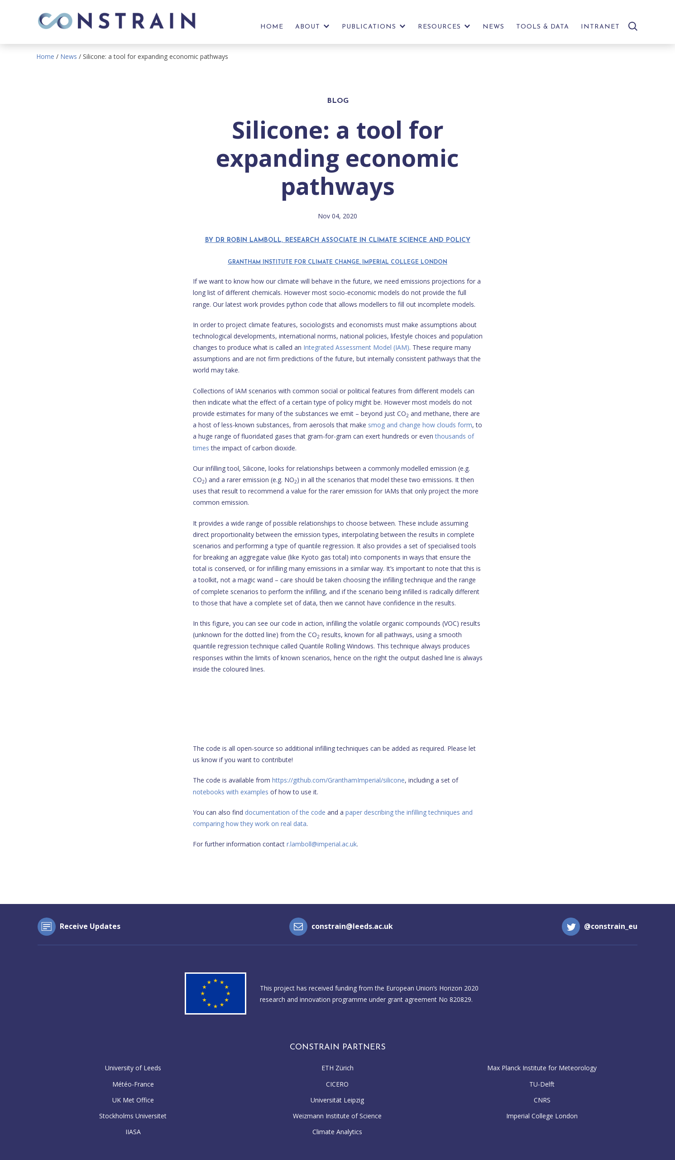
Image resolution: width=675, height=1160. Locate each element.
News (493, 27)
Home (271, 27)
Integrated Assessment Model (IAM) (356, 347)
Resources (439, 27)
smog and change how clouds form (420, 424)
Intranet (600, 27)
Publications (369, 27)
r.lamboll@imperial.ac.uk (322, 844)
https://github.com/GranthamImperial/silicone (338, 780)
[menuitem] (271, 29)
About (307, 27)
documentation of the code (285, 812)
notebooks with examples (230, 792)
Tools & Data (542, 27)
